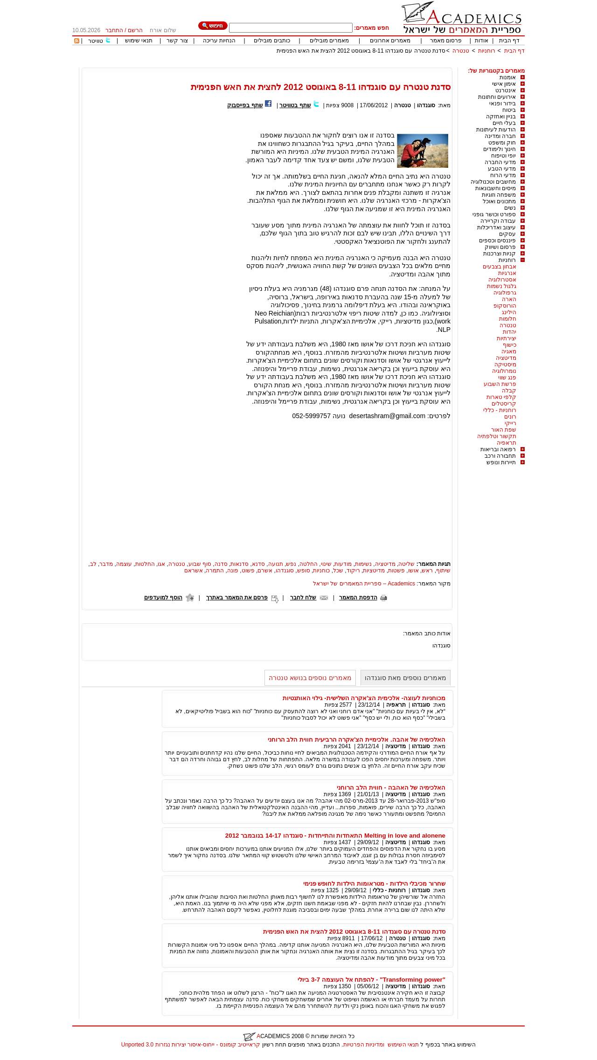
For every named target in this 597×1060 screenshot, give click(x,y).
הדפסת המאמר (358, 597)
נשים (510, 208)
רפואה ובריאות (498, 449)
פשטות (396, 570)
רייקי (510, 423)
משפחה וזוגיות (499, 195)
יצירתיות (506, 338)
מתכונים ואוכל (499, 201)
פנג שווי (507, 377)
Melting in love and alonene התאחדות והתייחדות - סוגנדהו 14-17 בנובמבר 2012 (335, 835)
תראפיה (506, 443)
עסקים (507, 234)
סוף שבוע (199, 564)
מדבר (106, 564)
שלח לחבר (303, 597)
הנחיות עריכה (219, 40)
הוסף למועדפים (163, 597)
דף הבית (509, 40)
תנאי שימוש (139, 40)
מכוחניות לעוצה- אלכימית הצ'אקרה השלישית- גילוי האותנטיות (364, 698)
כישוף (509, 345)
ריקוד (353, 570)
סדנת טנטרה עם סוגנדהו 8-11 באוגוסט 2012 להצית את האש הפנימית (361, 51)
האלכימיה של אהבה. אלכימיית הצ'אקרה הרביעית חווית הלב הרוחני (357, 739)
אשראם (193, 570)
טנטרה (460, 51)
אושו (413, 570)
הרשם (135, 30)
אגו (161, 564)
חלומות (507, 319)
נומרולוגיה (504, 371)
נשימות (363, 564)
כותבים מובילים (272, 40)
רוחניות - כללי (499, 410)
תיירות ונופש (501, 462)
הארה (509, 299)
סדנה (221, 564)
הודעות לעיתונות (496, 129)
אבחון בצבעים (499, 266)
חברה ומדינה (500, 136)
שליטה (406, 564)
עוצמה (124, 564)
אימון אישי (504, 84)
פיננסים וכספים (497, 240)
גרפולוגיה (504, 292)
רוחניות (486, 51)
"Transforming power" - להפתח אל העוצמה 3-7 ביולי (371, 979)
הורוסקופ (504, 306)
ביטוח (509, 110)
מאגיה (508, 351)
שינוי (326, 564)
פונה (232, 570)
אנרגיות (507, 273)
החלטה (308, 564)
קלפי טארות (501, 397)
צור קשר (177, 40)
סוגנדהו (426, 105)
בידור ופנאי (502, 103)
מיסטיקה (505, 364)
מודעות (343, 564)
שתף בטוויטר (295, 105)
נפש (291, 564)
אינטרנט (505, 90)
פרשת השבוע (500, 384)
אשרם (264, 570)
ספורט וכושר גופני (494, 214)
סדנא (258, 564)
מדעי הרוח (503, 175)
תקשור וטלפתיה (496, 436)
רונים (510, 416)
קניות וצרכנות (499, 253)
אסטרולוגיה (502, 279)
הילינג (509, 312)
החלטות (145, 564)
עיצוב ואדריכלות (496, 227)
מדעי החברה (500, 162)
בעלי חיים (504, 123)
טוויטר (95, 41)
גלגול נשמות (501, 286)
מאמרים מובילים (329, 40)
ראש (427, 570)
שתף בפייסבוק (245, 105)
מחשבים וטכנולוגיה (493, 182)
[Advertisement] (355, 64)
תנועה (275, 564)
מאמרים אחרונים (390, 40)
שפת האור (503, 430)
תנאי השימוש (403, 1044)
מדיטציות (374, 570)
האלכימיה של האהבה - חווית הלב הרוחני (391, 787)
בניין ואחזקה (501, 116)
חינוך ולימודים (499, 149)
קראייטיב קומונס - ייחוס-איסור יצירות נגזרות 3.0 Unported (190, 1044)
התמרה (215, 570)
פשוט (248, 570)
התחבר (114, 30)
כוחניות (321, 570)
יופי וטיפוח (503, 155)
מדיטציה (506, 358)
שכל (338, 570)
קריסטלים (504, 403)
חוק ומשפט (502, 142)
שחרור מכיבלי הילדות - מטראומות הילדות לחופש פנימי (374, 883)
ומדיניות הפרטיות (363, 1044)
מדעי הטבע (502, 168)
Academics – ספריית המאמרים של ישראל (364, 583)
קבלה (509, 390)
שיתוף (443, 570)
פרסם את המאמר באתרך (237, 597)
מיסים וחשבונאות (495, 188)
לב (93, 564)
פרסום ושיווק (500, 247)
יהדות (509, 332)
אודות (481, 40)
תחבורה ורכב (500, 456)
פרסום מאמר (446, 40)
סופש (303, 570)
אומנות (508, 77)
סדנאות (239, 564)
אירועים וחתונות (497, 97)
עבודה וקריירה (498, 221)
